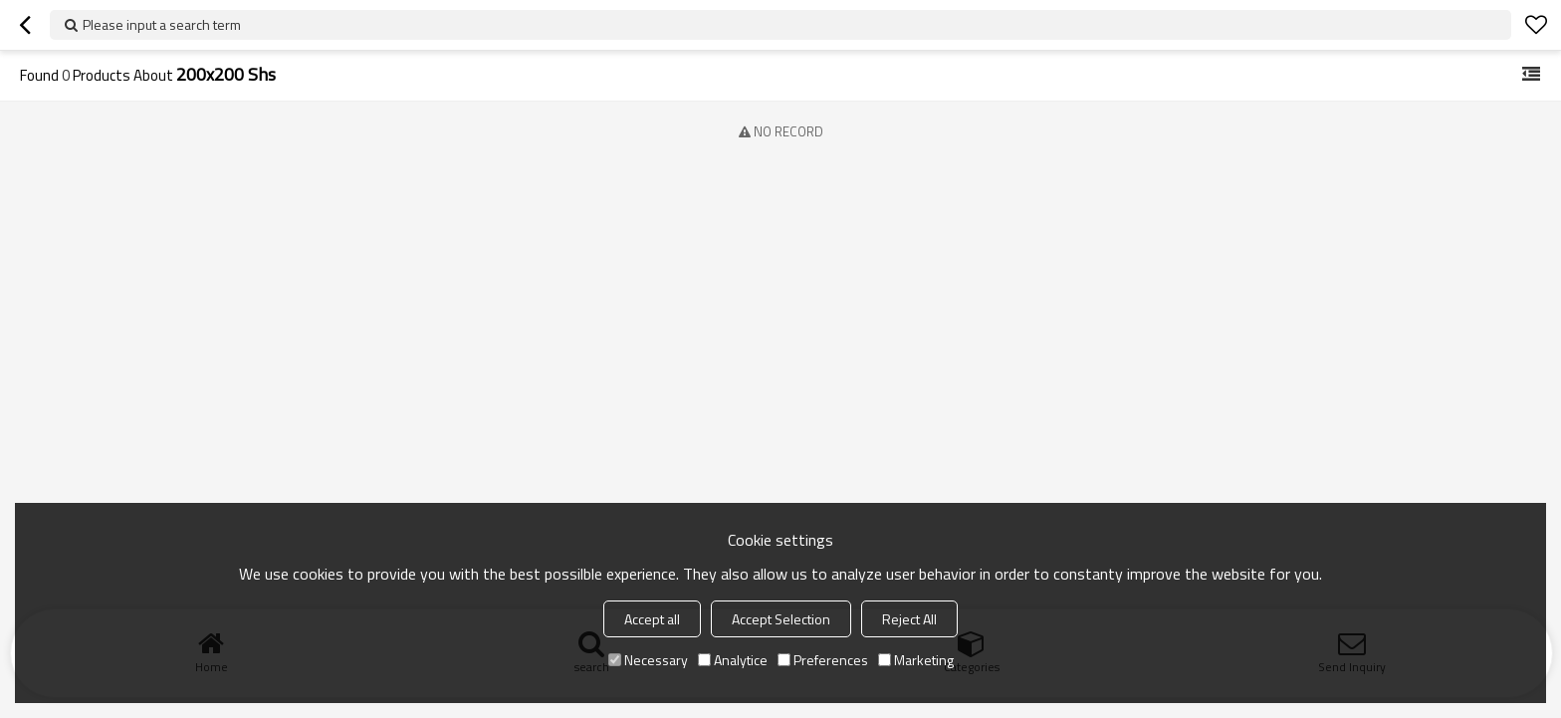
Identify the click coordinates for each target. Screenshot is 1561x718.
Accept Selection (781, 618)
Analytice (733, 659)
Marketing (916, 659)
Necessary (648, 659)
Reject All (909, 618)
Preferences (823, 659)
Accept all (652, 618)
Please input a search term (162, 24)
